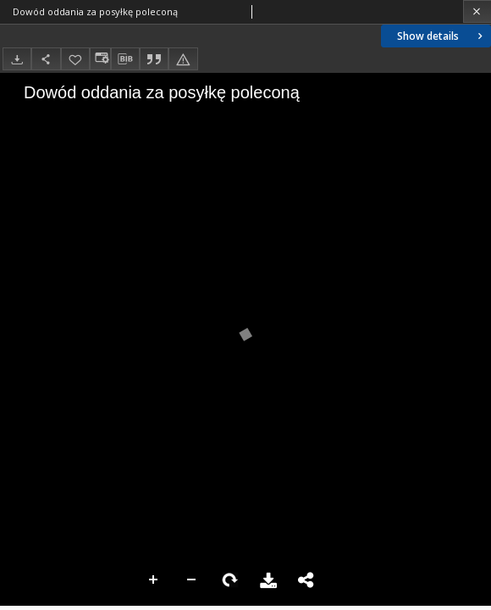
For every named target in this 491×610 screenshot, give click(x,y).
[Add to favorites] (75, 58)
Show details (441, 36)
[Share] (45, 58)
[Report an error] (182, 58)
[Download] (17, 58)
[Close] (477, 11)
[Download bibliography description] (125, 59)
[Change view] (100, 58)
